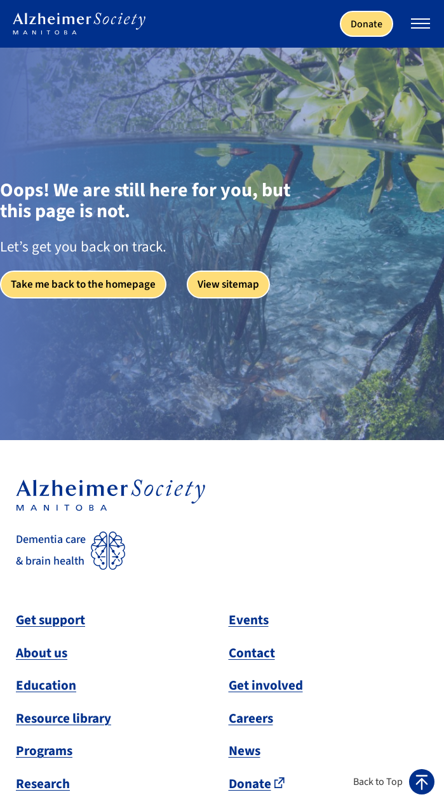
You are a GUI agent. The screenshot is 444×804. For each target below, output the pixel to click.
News (244, 750)
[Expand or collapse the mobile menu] (420, 25)
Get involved (266, 685)
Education (46, 685)
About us (41, 652)
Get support (50, 619)
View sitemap (228, 284)
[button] (393, 781)
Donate (366, 24)
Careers (251, 718)
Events (249, 619)
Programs (44, 750)
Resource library (63, 718)
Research (43, 783)
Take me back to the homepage (83, 284)
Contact (252, 652)
